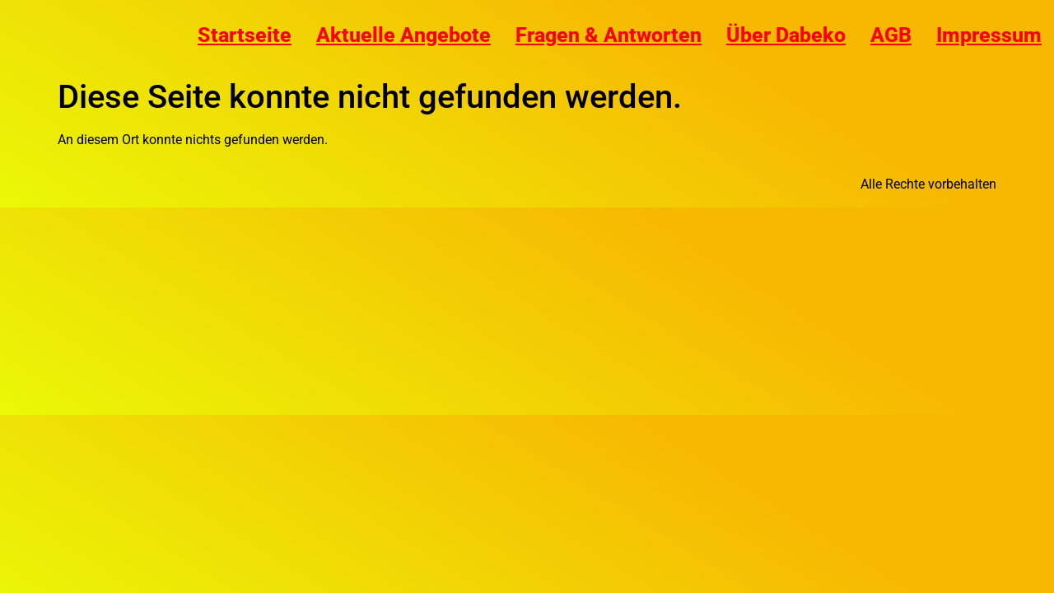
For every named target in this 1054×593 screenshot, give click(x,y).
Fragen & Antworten (608, 35)
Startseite (244, 35)
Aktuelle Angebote (403, 35)
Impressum (989, 35)
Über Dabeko (786, 35)
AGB (891, 35)
